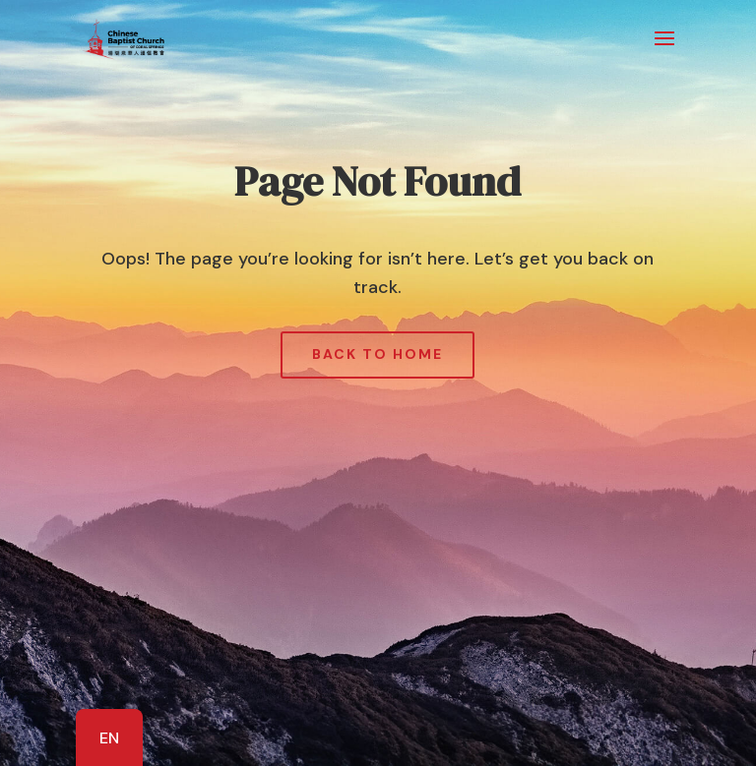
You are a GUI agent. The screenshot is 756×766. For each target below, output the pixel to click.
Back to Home (377, 354)
